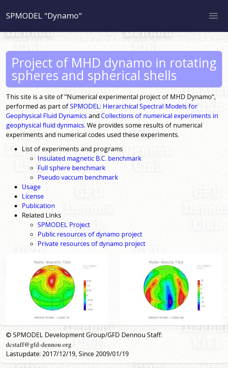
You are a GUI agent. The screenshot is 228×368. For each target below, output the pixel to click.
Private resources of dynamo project (91, 243)
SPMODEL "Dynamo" (44, 15)
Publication (38, 205)
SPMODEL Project (64, 224)
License (33, 196)
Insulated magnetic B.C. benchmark (89, 158)
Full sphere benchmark (72, 167)
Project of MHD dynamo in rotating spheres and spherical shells (114, 69)
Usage (31, 186)
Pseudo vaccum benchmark (78, 177)
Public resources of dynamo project (90, 234)
